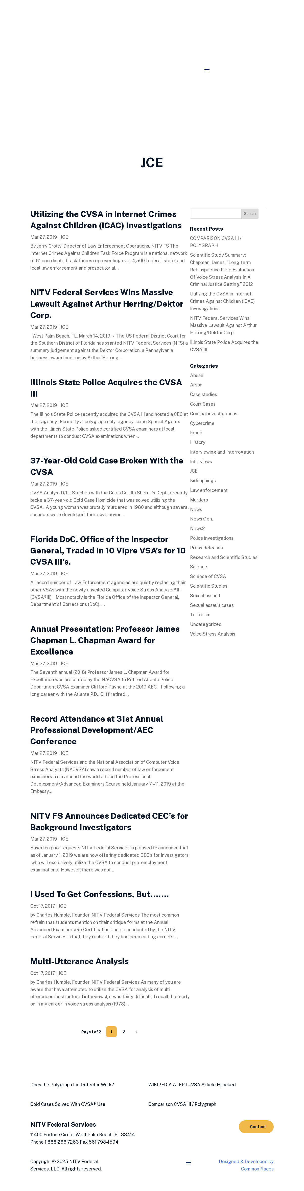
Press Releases (206, 547)
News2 (197, 528)
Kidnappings (203, 480)
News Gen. (201, 519)
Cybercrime (202, 423)
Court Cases (203, 404)
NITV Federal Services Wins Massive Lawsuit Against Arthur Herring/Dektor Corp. (106, 304)
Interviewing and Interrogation (222, 452)
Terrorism (200, 614)
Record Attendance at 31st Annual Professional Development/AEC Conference (96, 730)
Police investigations (211, 538)
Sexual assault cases (212, 605)
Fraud (196, 432)
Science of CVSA (208, 576)
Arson (196, 384)
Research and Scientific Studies (224, 557)
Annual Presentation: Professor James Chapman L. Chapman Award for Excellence (105, 640)
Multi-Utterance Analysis (79, 961)
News (196, 509)
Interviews (201, 461)
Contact (258, 1126)
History (197, 442)
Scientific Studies (208, 586)
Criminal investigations (213, 413)
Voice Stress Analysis (212, 634)
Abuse (196, 375)
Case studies (203, 394)
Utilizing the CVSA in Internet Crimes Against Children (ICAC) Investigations (222, 301)
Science (198, 566)
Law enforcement (209, 490)
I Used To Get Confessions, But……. (99, 894)
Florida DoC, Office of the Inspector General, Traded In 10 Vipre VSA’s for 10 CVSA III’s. (108, 550)
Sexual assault (205, 595)
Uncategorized (206, 624)
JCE (64, 237)
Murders (199, 500)
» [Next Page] (137, 1032)
